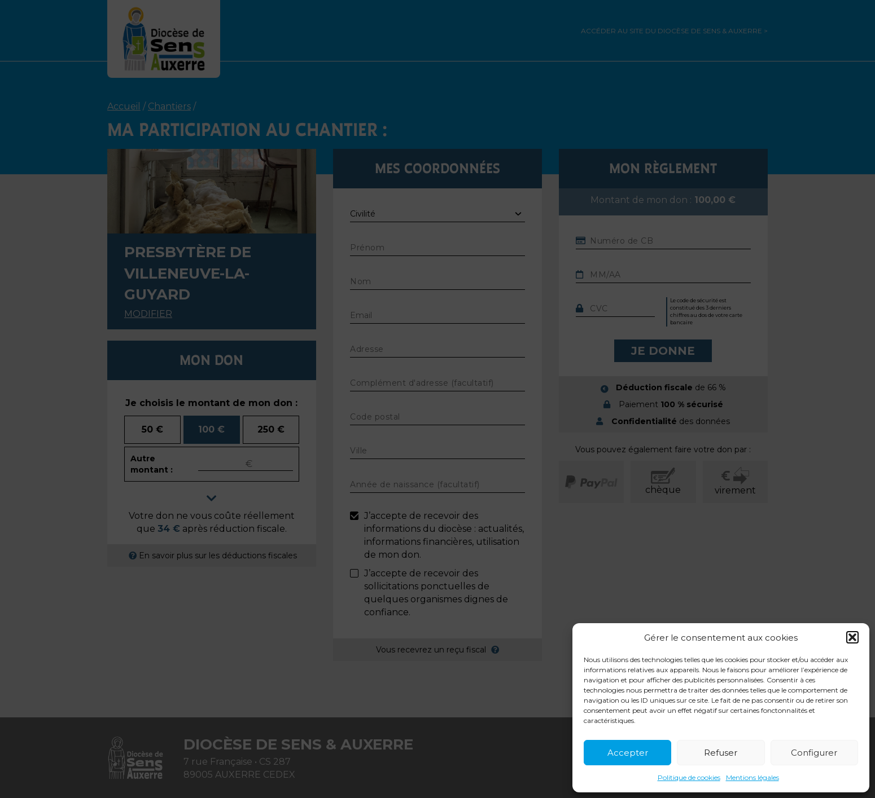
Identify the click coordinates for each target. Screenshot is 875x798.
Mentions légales (752, 777)
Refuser (720, 752)
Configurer (814, 752)
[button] (852, 637)
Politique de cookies (689, 777)
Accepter (627, 752)
